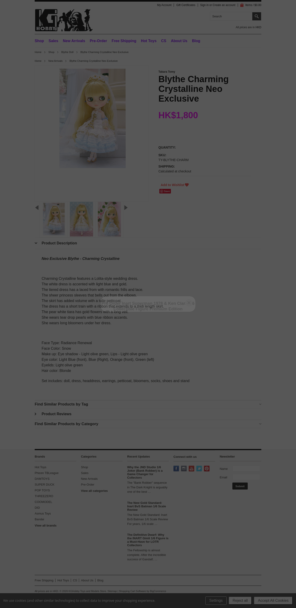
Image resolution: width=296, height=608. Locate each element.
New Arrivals (74, 41)
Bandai (39, 519)
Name (224, 469)
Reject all (240, 600)
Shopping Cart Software (132, 591)
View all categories (94, 491)
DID (37, 507)
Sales (53, 41)
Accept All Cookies (273, 600)
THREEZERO (44, 496)
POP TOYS (42, 490)
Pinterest (207, 469)
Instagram (184, 469)
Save (167, 191)
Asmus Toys (43, 513)
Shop (39, 41)
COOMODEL (43, 502)
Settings (216, 600)
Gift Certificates (185, 5)
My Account (164, 5)
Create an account (224, 5)
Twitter (199, 469)
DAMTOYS (42, 478)
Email (223, 477)
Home (38, 52)
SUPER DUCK (44, 484)
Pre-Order (98, 41)
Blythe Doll (67, 52)
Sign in (204, 5)
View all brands (45, 525)
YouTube (192, 469)
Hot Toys (40, 467)
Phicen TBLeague (47, 473)
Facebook (176, 469)
